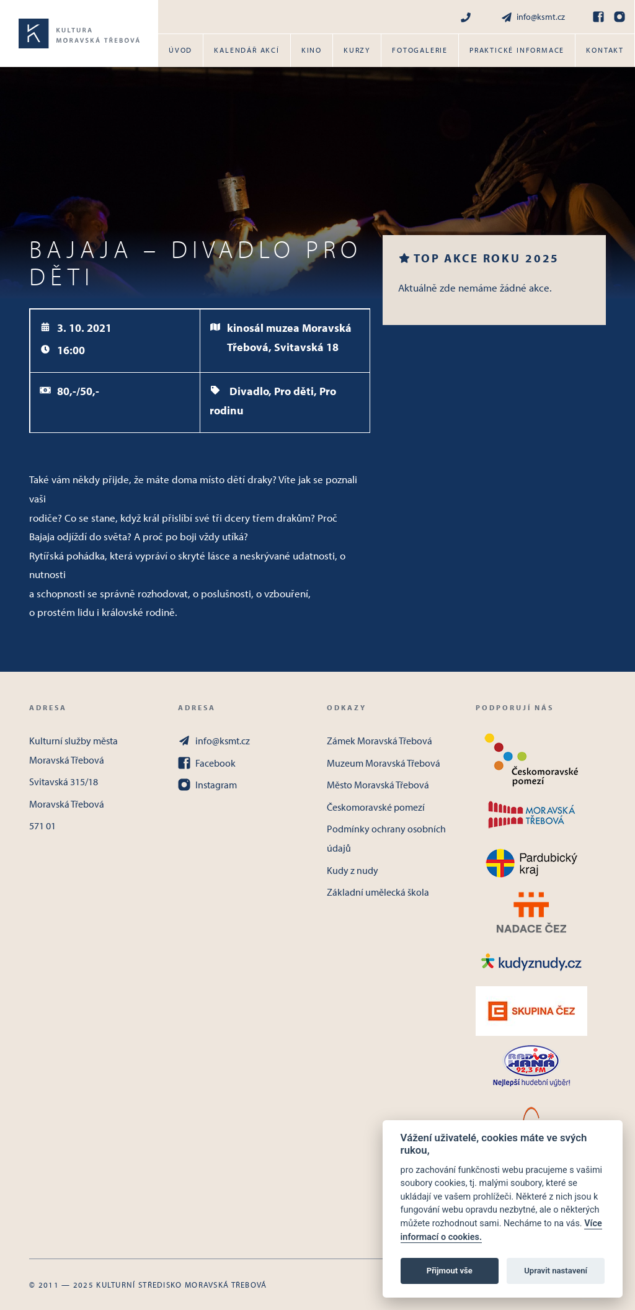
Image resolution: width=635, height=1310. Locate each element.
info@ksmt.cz (532, 17)
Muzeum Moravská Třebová (383, 763)
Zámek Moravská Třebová (379, 740)
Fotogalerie (420, 50)
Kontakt (605, 50)
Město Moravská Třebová (378, 784)
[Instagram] (619, 16)
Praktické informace (516, 50)
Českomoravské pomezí (376, 807)
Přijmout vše (450, 1270)
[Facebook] (598, 16)
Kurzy (357, 50)
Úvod (180, 50)
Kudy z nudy (352, 870)
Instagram (207, 784)
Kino (311, 50)
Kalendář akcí (246, 50)
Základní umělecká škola (378, 892)
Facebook (207, 763)
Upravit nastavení (555, 1270)
